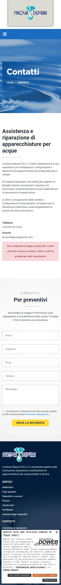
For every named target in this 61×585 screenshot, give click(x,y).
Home (10, 83)
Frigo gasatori (9, 491)
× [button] (56, 532)
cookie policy (10, 569)
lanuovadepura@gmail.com (17, 237)
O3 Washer (7, 509)
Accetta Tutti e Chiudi (45, 575)
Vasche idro (8, 505)
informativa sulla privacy (37, 414)
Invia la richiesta (30, 422)
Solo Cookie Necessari (19, 575)
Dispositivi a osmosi (12, 496)
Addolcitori (7, 487)
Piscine (6, 500)
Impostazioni (50, 580)
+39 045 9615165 (12, 227)
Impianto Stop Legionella (14, 514)
